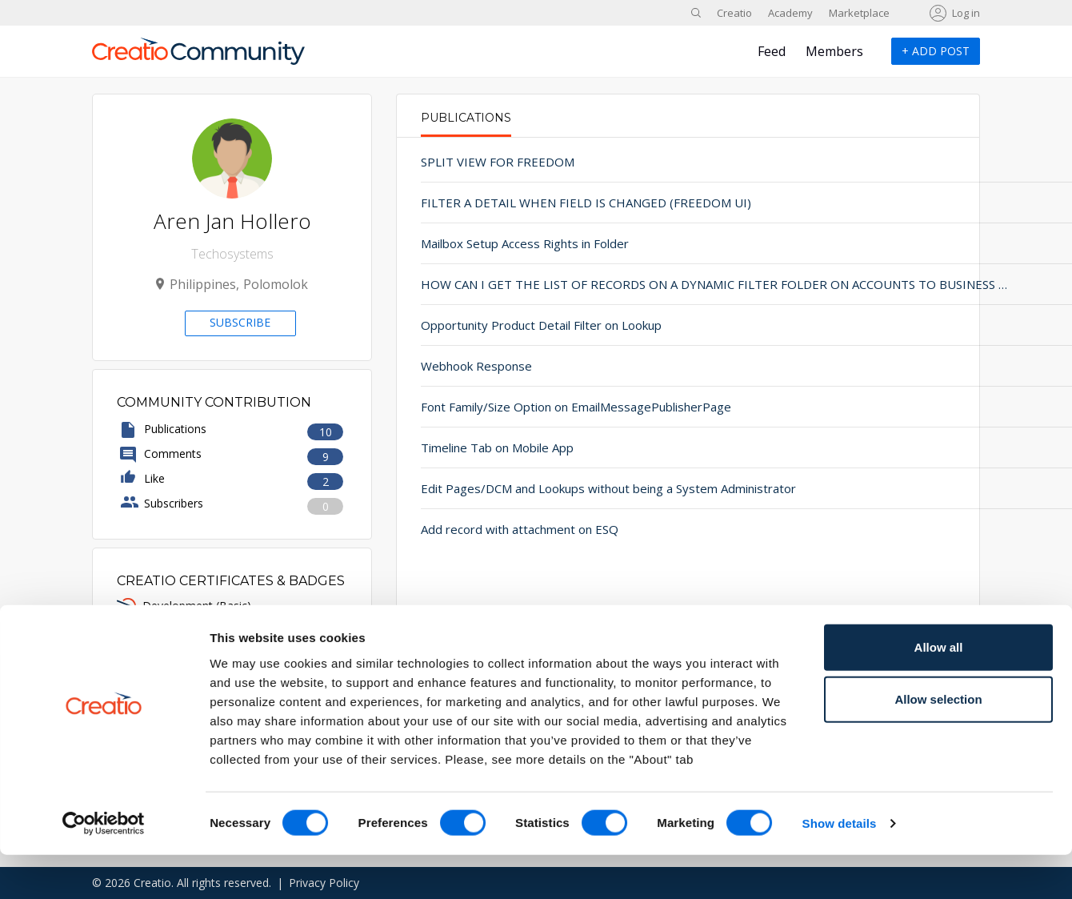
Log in (966, 13)
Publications (466, 117)
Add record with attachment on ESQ (519, 529)
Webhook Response (476, 366)
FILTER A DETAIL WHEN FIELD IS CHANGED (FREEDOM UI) (585, 203)
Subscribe (240, 322)
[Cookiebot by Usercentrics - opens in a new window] (104, 868)
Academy (790, 13)
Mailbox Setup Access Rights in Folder (525, 243)
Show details (839, 867)
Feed (772, 51)
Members (834, 51)
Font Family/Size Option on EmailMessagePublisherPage (576, 407)
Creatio (734, 13)
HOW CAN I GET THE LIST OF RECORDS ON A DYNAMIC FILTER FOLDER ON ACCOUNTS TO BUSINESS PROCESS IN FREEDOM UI (585, 284)
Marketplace (859, 13)
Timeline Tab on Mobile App (497, 447)
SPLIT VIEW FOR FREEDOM (497, 162)
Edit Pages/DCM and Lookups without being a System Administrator (585, 488)
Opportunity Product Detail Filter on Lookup (541, 325)
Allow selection (938, 743)
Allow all (938, 690)
